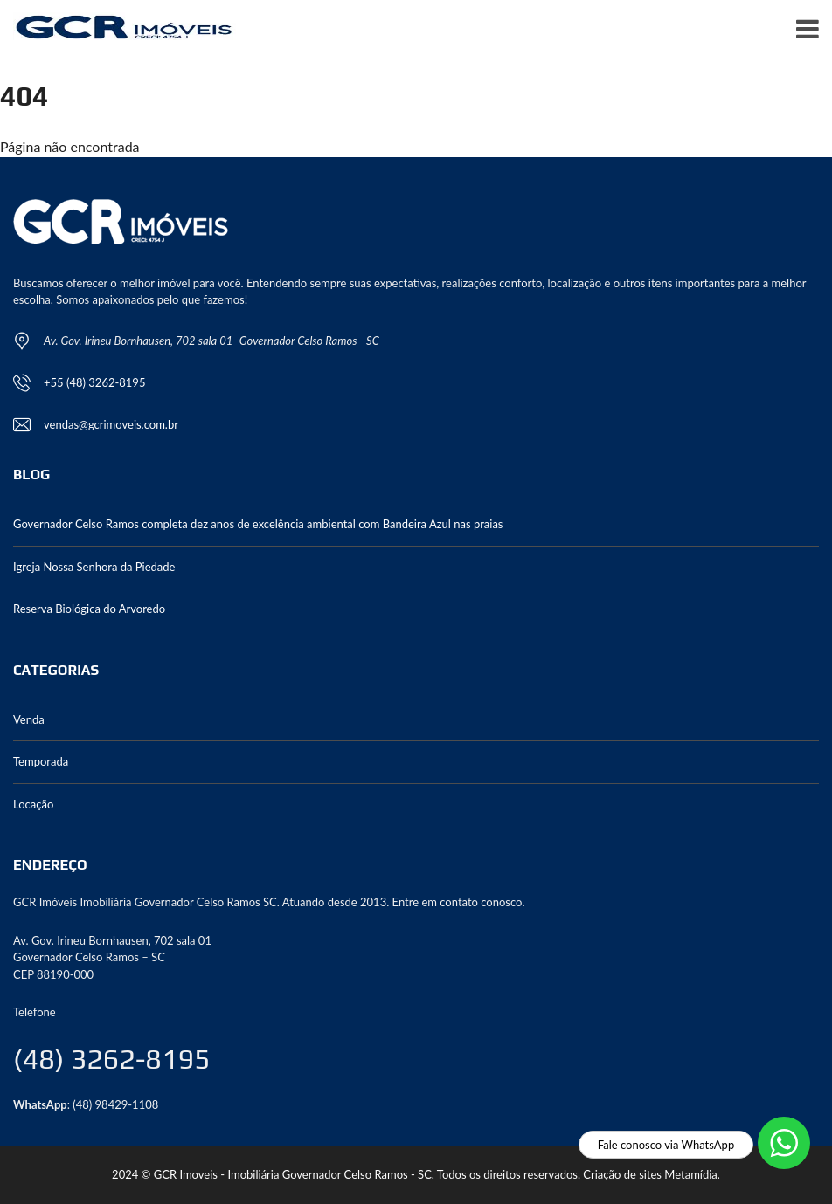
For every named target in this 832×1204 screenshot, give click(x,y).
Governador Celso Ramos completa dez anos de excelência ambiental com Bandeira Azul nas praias (258, 524)
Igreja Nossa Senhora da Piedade (94, 567)
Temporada (40, 761)
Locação (33, 804)
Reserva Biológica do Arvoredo (89, 609)
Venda (29, 719)
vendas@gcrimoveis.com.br (111, 424)
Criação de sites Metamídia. (651, 1174)
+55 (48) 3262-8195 (94, 382)
